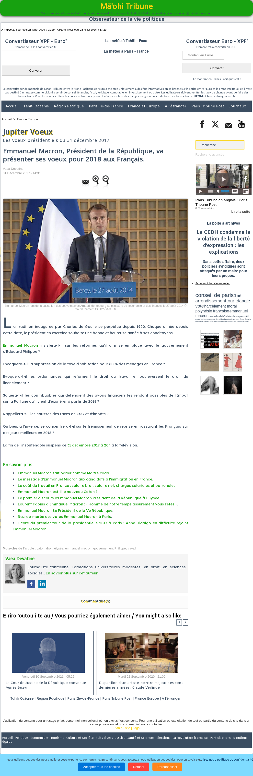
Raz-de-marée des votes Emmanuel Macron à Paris (64, 516)
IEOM (199, 96)
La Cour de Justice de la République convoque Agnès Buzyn (44, 685)
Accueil (12, 106)
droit (49, 548)
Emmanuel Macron (20, 345)
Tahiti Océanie (36, 106)
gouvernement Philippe (109, 548)
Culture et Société (78, 744)
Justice (117, 744)
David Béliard (210, 310)
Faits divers (102, 744)
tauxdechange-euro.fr (221, 96)
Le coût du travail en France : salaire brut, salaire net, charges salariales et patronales (96, 485)
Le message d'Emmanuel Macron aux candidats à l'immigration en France (85, 479)
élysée (58, 548)
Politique (21, 744)
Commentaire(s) (95, 601)
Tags (136, 734)
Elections (159, 744)
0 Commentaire (205, 207)
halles (217, 310)
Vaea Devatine (13, 169)
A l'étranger (176, 106)
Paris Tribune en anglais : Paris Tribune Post (221, 202)
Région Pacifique (69, 106)
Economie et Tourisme (46, 744)
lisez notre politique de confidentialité (228, 759)
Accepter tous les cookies (101, 767)
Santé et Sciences (137, 744)
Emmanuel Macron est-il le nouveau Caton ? (57, 491)
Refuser (139, 767)
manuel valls (227, 306)
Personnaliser (167, 767)
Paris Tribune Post (208, 106)
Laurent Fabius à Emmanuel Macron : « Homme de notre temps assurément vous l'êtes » (97, 504)
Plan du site (122, 734)
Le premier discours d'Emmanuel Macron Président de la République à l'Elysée (88, 498)
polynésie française (235, 302)
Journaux (237, 106)
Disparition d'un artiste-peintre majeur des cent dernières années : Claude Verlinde (140, 685)
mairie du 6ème (204, 309)
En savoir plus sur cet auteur (72, 573)
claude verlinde (229, 309)
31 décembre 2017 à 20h (89, 445)
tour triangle (229, 298)
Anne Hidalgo (219, 309)
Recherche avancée (210, 154)
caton (41, 548)
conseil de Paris (201, 310)
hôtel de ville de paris (241, 306)
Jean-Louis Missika (225, 310)
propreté (212, 309)
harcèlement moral (208, 302)
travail (131, 548)
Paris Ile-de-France (106, 106)
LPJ (197, 309)
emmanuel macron (78, 548)
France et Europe (144, 106)
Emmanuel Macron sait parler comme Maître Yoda (63, 473)
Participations (214, 744)
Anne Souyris (239, 309)
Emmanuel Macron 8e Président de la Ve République (65, 510)
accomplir (247, 309)
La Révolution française (184, 744)
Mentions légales (238, 744)
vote (243, 298)
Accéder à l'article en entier (212, 282)
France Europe (27, 119)
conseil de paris (211, 293)
